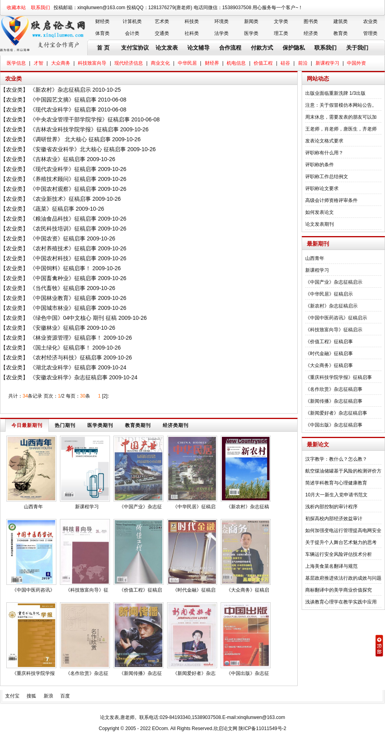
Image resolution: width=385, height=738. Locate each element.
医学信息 (16, 63)
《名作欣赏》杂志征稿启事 (333, 389)
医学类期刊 (100, 425)
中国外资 (356, 63)
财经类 (102, 21)
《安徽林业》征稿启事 (57, 328)
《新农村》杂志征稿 (247, 506)
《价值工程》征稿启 (140, 590)
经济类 (311, 33)
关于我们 (357, 47)
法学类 (221, 33)
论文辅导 (198, 47)
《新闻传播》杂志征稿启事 (333, 401)
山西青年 (33, 506)
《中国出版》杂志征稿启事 (333, 425)
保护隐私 (294, 47)
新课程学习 (327, 63)
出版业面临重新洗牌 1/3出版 (335, 93)
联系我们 (40, 7)
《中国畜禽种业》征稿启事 (63, 278)
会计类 (132, 33)
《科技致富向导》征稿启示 (333, 329)
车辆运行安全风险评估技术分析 (338, 554)
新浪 (48, 696)
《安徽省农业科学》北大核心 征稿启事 (78, 149)
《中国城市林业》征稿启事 (63, 308)
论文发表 (167, 47)
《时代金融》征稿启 (194, 590)
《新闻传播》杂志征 (140, 673)
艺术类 (162, 21)
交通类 (162, 33)
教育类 (340, 33)
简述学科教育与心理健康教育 (336, 483)
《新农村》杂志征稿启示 (60, 89)
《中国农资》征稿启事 (57, 238)
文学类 (281, 21)
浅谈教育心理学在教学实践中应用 (341, 602)
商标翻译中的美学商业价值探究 (338, 590)
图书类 (311, 21)
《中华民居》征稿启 (194, 506)
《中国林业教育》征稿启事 (63, 298)
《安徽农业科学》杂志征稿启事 (69, 377)
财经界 (212, 63)
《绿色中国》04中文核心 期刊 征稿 (73, 318)
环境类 (221, 21)
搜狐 (31, 696)
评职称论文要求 (322, 188)
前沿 (303, 63)
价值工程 (263, 63)
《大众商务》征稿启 (247, 590)
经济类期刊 (176, 425)
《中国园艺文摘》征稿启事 (63, 99)
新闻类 (251, 21)
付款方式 (262, 47)
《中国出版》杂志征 (247, 673)
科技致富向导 (92, 63)
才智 (38, 63)
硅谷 (285, 63)
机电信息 (236, 63)
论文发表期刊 (319, 224)
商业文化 (160, 63)
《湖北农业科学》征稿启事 (63, 367)
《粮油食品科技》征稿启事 (63, 218)
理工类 (281, 33)
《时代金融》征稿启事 (329, 353)
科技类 (192, 21)
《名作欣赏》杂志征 (86, 673)
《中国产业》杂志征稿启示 (333, 282)
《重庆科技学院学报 (33, 673)
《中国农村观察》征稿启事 (63, 189)
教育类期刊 (138, 425)
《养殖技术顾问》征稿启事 (63, 179)
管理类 (370, 33)
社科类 (192, 33)
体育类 (102, 33)
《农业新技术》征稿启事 (60, 199)
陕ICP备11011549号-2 (262, 728)
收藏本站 (16, 7)
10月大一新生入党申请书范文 (336, 495)
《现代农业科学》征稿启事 (63, 109)
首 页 (103, 47)
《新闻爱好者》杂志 (194, 673)
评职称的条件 (319, 164)
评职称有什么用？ (324, 153)
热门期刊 (65, 425)
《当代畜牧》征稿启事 (57, 288)
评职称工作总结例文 (326, 176)
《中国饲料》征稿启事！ (60, 268)
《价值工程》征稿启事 (329, 341)
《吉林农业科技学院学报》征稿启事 (74, 129)
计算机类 (132, 21)
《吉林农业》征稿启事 (57, 159)
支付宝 (12, 696)
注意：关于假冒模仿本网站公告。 (341, 105)
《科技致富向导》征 (86, 590)
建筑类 (340, 21)
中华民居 (187, 63)
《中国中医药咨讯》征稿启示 (336, 318)
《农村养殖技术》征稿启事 (63, 248)
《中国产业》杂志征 (140, 506)
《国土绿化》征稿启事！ (60, 347)
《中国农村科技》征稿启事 (63, 258)
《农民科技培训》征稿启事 (63, 228)
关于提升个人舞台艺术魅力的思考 (341, 542)
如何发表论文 (319, 212)
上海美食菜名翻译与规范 (331, 566)
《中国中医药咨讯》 (33, 590)
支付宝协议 (135, 47)
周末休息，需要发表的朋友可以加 (341, 117)
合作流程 (230, 47)
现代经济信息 (128, 63)
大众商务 (60, 63)
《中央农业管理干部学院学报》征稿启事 (80, 119)
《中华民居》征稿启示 (329, 294)
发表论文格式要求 (324, 141)
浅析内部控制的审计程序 (331, 506)
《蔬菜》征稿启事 (52, 209)
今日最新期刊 (27, 425)
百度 (65, 696)
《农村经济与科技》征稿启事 (66, 357)
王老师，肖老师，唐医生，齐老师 (341, 129)
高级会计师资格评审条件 (331, 200)
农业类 (370, 21)
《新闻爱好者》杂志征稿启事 (336, 413)
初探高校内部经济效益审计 (333, 518)
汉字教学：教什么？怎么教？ (336, 459)
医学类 (251, 33)
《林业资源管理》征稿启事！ (66, 337)
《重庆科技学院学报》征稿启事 (338, 377)
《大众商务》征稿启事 (329, 365)
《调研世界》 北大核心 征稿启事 (70, 139)
